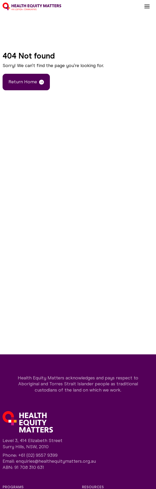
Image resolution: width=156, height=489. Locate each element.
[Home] (32, 6)
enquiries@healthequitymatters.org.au (56, 461)
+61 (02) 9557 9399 (38, 455)
